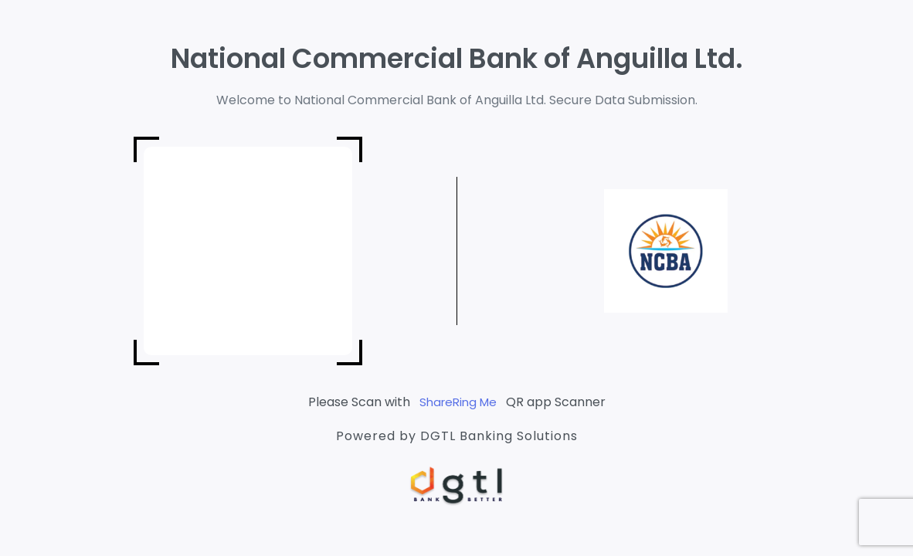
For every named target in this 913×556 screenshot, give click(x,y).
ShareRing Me (458, 402)
